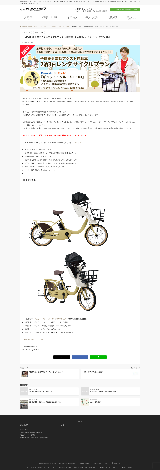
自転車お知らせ (39, 32)
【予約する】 (78, 142)
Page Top (80, 420)
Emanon (130, 467)
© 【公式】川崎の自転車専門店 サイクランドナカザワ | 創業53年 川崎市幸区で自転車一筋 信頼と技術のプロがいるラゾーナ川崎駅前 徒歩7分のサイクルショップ (74, 467)
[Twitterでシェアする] (61, 357)
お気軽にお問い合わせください (125, 9)
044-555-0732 (84, 9)
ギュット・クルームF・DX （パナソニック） (50, 319)
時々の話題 (27, 32)
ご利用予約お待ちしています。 (33, 339)
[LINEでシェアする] (98, 357)
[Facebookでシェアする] (80, 357)
